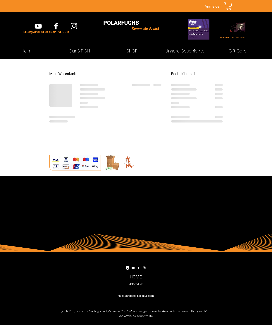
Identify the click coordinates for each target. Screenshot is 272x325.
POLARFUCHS (121, 23)
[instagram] (74, 26)
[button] (228, 6)
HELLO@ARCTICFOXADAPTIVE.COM (45, 32)
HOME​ (136, 277)
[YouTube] (38, 26)
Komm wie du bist (145, 28)
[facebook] (56, 26)
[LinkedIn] (127, 268)
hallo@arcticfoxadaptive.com (136, 295)
